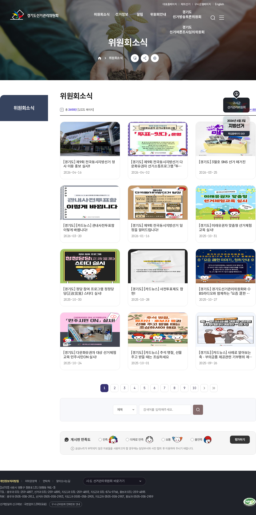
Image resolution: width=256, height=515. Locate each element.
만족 (105, 439)
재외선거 (185, 4)
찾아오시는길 (63, 481)
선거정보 (121, 14)
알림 (140, 14)
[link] (104, 388)
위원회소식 (102, 14)
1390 (37, 504)
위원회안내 (158, 14)
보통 (168, 439)
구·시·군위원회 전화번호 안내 (65, 504)
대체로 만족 (136, 439)
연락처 (46, 481)
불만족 (198, 439)
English (219, 4)
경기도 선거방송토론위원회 (187, 14)
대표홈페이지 (170, 4)
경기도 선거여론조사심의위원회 (187, 29)
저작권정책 (31, 481)
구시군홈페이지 (202, 4)
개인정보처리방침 (9, 481)
